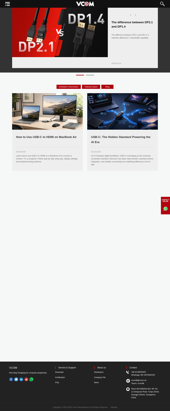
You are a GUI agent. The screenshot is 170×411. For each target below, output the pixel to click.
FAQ (57, 382)
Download (59, 372)
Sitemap (114, 407)
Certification (60, 377)
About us (101, 367)
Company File (100, 377)
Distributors (99, 372)
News (96, 382)
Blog (107, 87)
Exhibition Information (68, 87)
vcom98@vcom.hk (138, 380)
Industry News (91, 87)
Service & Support (67, 367)
